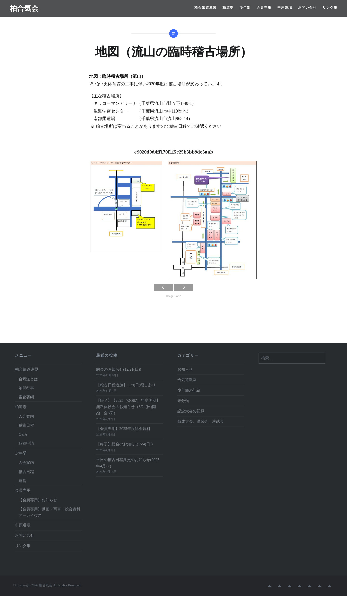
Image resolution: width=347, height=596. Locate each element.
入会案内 (26, 416)
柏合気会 (24, 8)
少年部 (245, 7)
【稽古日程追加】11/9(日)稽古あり (126, 385)
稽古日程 (26, 425)
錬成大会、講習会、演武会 (200, 421)
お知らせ (185, 369)
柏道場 (228, 7)
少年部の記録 (188, 390)
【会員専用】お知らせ (38, 500)
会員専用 (264, 7)
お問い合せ (307, 7)
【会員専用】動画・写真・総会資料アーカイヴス (49, 512)
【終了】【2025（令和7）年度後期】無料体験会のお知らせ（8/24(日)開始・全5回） (128, 406)
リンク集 (329, 7)
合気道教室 (187, 380)
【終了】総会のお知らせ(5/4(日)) (124, 444)
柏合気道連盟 (205, 7)
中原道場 (284, 7)
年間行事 (26, 388)
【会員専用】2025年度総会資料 (123, 429)
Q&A (23, 434)
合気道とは (28, 379)
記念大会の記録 (190, 411)
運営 (22, 481)
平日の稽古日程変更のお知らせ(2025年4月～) (127, 463)
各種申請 (26, 443)
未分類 (183, 401)
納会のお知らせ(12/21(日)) (118, 369)
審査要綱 (26, 397)
